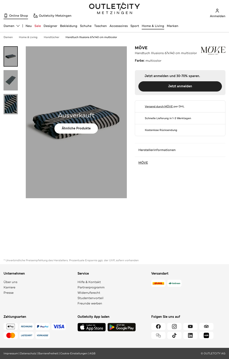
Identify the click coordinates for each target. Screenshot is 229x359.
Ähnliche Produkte (76, 128)
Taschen (100, 26)
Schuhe (86, 26)
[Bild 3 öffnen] (11, 104)
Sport (134, 26)
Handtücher (54, 37)
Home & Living (153, 26)
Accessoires (119, 26)
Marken (172, 26)
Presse (9, 293)
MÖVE (141, 47)
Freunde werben (90, 303)
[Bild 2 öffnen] (11, 80)
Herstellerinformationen (180, 150)
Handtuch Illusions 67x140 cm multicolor (91, 37)
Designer (50, 26)
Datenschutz (28, 353)
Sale (37, 26)
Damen (10, 37)
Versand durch (159, 106)
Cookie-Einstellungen (73, 353)
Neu (29, 26)
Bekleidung (68, 26)
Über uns (10, 282)
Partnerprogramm (91, 287)
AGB (92, 353)
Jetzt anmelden (180, 86)
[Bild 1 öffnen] (11, 56)
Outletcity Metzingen (114, 9)
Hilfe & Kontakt (89, 282)
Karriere (9, 287)
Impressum (11, 353)
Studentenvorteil (91, 298)
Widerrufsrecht (89, 293)
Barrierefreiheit (48, 353)
